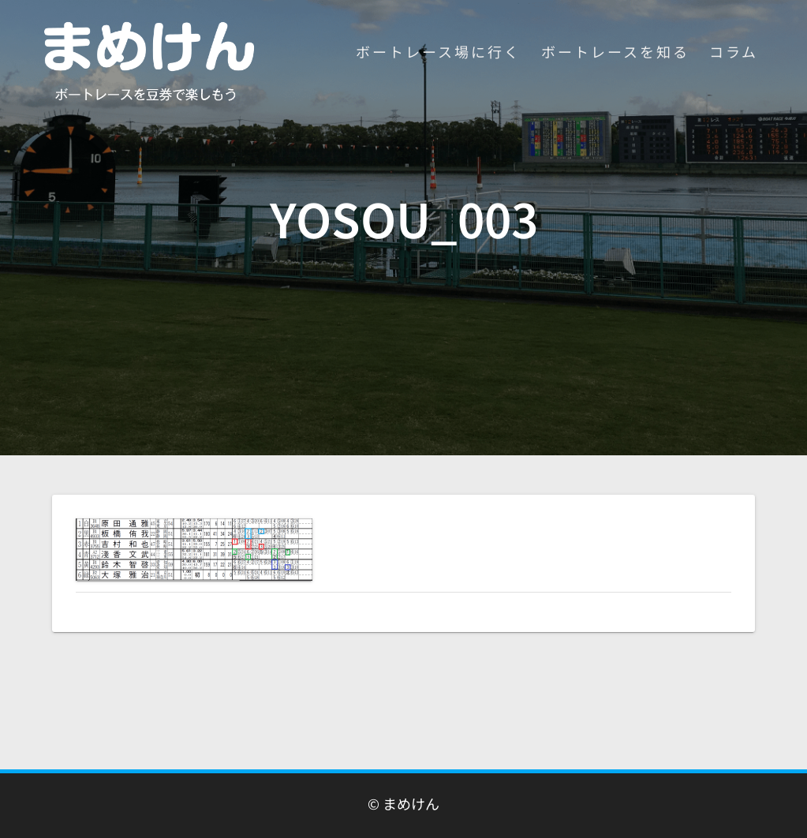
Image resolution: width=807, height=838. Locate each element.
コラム (733, 51)
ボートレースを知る (615, 51)
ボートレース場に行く (438, 51)
